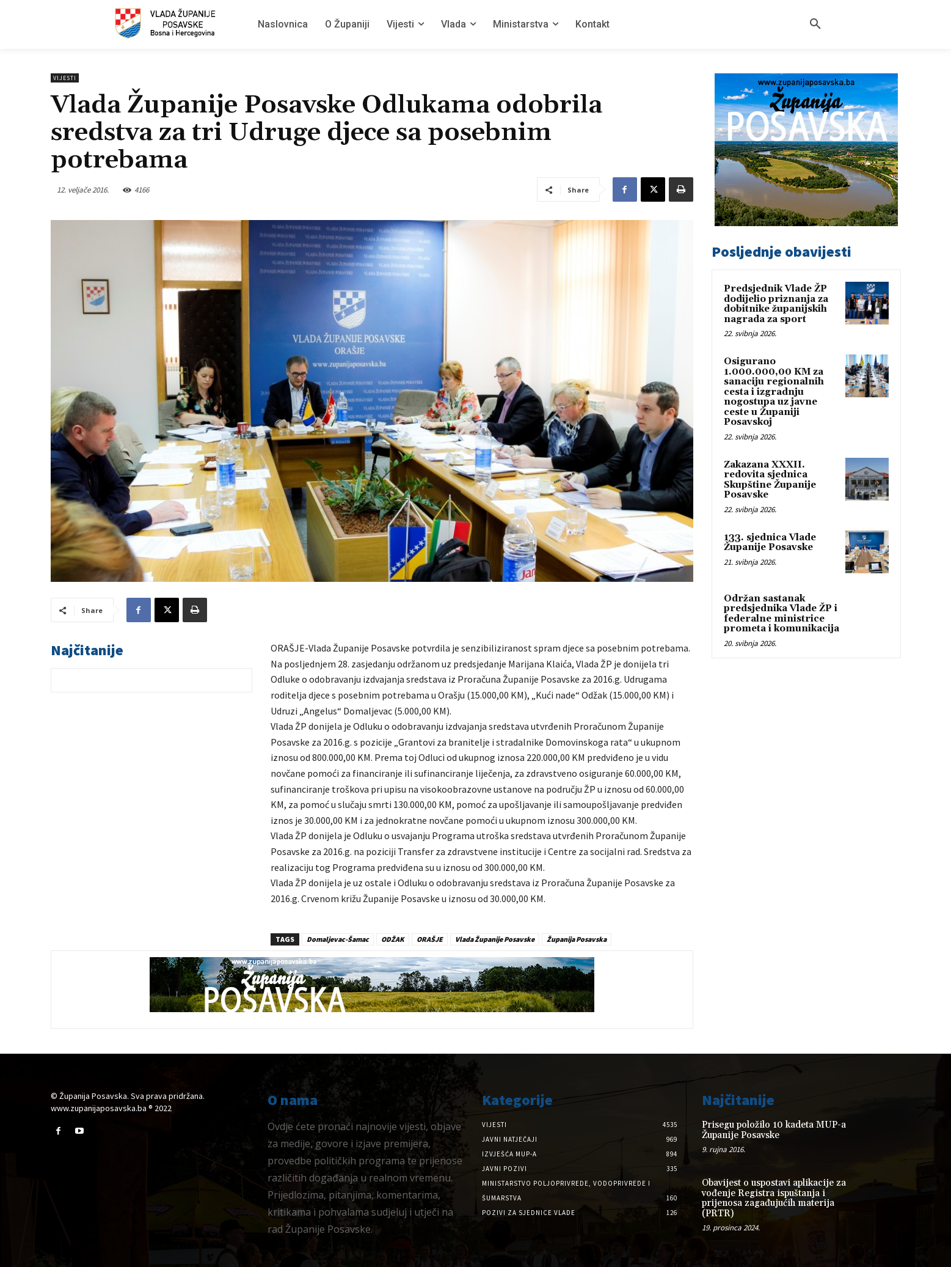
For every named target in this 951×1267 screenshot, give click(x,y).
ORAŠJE (430, 939)
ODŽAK (392, 939)
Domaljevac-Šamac (338, 939)
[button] (815, 24)
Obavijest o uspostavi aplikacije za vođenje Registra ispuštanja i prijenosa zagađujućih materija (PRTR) (774, 1198)
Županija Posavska (577, 939)
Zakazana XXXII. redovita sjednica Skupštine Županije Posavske (770, 480)
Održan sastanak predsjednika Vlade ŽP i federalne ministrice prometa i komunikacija (781, 614)
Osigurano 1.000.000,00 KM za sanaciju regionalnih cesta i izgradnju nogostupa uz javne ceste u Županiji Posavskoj (774, 392)
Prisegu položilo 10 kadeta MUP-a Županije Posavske (774, 1130)
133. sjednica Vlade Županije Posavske (770, 543)
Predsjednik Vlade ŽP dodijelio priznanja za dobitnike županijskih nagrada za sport (776, 304)
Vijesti (65, 78)
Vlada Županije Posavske (494, 939)
